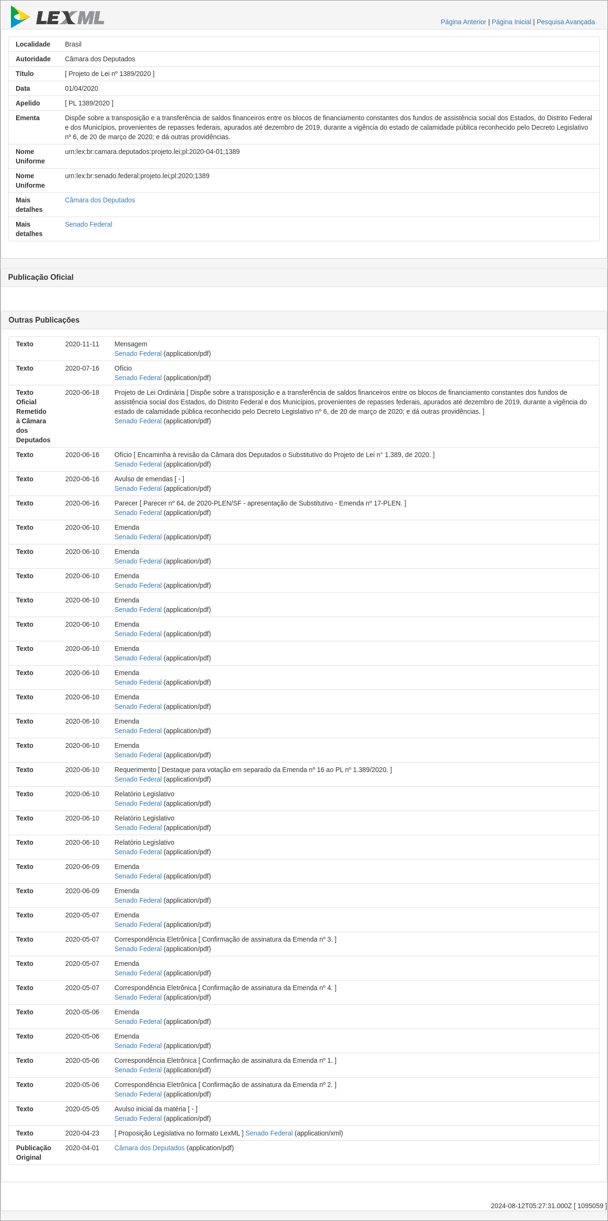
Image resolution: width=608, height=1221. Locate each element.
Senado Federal (89, 224)
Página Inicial (511, 22)
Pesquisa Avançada (566, 22)
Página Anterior (463, 22)
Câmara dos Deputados (100, 200)
